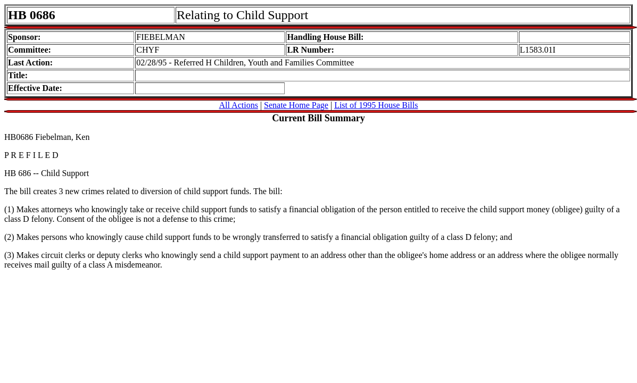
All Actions (238, 105)
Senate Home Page (296, 105)
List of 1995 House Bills (376, 105)
